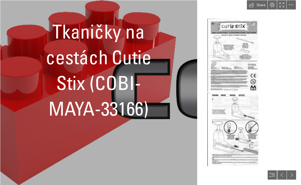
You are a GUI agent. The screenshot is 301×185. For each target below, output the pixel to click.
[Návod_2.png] (233, 129)
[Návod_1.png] (233, 55)
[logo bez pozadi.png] (98, 92)
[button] (257, 5)
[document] (150, 92)
